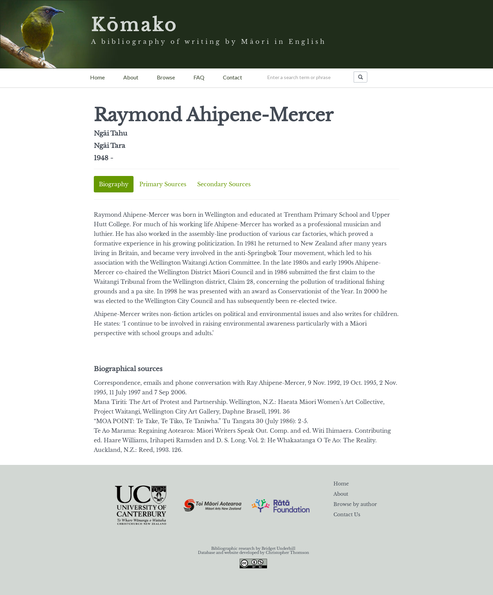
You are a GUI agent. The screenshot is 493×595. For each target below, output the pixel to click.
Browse (166, 77)
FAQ (198, 77)
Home (97, 77)
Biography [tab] (113, 184)
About (130, 77)
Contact (232, 77)
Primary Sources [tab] (162, 184)
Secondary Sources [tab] (224, 184)
